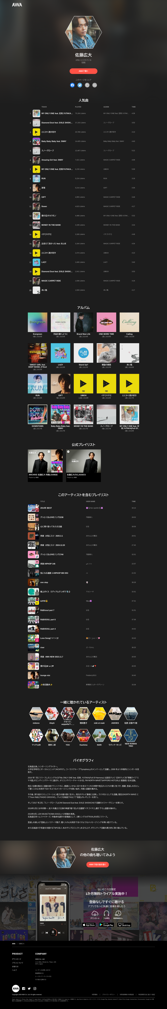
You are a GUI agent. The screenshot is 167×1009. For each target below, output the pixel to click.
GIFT (105, 188)
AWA (37, 477)
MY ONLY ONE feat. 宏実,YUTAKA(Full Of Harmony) (64, 113)
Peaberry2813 (91, 675)
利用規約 (95, 994)
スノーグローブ (108, 123)
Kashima (83, 745)
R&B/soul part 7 (47, 610)
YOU (68, 745)
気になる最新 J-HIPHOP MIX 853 (54, 573)
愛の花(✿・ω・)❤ (47, 666)
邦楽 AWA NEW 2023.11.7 (51, 657)
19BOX (106, 169)
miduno (36, 723)
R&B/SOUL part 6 (48, 620)
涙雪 (43, 188)
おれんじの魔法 (91, 536)
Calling (129, 334)
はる (87, 526)
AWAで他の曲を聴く (97, 865)
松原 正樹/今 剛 (130, 723)
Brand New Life (83, 334)
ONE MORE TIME (106, 334)
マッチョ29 (36, 745)
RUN (44, 179)
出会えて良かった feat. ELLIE (54, 244)
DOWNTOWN (37, 426)
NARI (99, 745)
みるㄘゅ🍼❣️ (91, 666)
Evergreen (37, 334)
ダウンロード (16, 959)
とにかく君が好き (49, 132)
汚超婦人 (89, 517)
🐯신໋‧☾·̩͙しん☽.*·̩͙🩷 (93, 638)
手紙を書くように (60, 334)
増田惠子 (83, 723)
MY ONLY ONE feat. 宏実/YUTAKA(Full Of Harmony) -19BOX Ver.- (70, 169)
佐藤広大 (21, 943)
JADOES (115, 723)
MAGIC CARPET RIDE (111, 160)
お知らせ (15, 966)
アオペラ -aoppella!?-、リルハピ (67, 724)
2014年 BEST (46, 508)
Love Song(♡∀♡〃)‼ (49, 638)
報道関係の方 (39, 973)
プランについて (17, 963)
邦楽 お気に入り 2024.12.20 (52, 545)
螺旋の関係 (106, 365)
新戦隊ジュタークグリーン (95, 685)
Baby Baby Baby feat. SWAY (54, 141)
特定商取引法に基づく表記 (146, 994)
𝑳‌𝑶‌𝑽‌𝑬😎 (44, 601)
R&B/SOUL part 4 (48, 629)
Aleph (52, 723)
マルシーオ (90, 592)
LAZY (44, 262)
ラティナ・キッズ (115, 745)
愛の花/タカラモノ (49, 216)
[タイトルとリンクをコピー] (87, 85)
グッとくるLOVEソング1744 (51, 554)
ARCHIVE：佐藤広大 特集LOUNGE (43, 475)
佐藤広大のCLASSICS (76, 475)
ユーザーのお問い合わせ (42, 970)
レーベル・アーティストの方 (43, 976)
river (42, 647)
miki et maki (99, 723)
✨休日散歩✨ (46, 685)
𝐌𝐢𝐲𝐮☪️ (89, 601)
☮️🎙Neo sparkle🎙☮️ (94, 508)
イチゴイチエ (46, 234)
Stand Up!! (83, 365)
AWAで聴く (83, 71)
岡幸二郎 (52, 745)
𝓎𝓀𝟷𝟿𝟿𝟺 (89, 564)
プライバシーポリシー (108, 994)
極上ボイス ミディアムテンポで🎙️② (55, 592)
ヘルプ (14, 970)
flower (44, 206)
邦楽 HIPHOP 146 (47, 564)
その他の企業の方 (40, 979)
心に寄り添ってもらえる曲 (51, 527)
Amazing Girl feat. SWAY (52, 160)
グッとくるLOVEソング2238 (51, 517)
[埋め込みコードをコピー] (94, 85)
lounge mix (45, 675)
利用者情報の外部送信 (127, 994)
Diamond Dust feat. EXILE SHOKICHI (58, 123)
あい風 (44, 290)
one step (44, 582)
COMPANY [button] (41, 953)
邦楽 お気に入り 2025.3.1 (51, 536)
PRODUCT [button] (17, 953)
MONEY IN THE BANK (51, 225)
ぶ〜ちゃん (90, 647)
